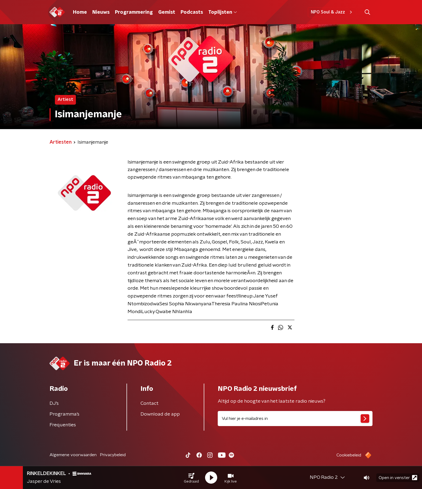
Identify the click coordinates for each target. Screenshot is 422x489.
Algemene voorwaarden (73, 455)
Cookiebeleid (348, 455)
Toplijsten (222, 12)
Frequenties (63, 425)
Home (80, 12)
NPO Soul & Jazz (332, 12)
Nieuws (101, 12)
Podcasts (192, 12)
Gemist (166, 12)
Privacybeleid (113, 455)
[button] (191, 477)
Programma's (64, 414)
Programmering (134, 12)
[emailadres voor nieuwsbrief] (295, 418)
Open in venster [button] (398, 477)
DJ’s (54, 403)
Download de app (160, 414)
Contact (149, 403)
